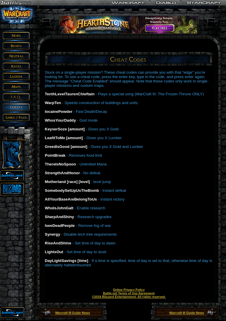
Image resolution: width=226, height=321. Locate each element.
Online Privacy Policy (129, 289)
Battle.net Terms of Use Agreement (129, 293)
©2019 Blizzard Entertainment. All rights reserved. (129, 296)
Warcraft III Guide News (72, 313)
